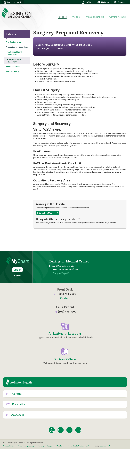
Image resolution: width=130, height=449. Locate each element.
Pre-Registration (13, 42)
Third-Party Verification (78, 446)
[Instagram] (60, 430)
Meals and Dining (95, 16)
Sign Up (17, 275)
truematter (104, 446)
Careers (13, 393)
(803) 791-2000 (67, 293)
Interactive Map (46, 213)
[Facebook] (51, 430)
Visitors (76, 16)
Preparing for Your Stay (17, 47)
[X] (69, 430)
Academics (15, 414)
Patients (62, 16)
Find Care (103, 2)
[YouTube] (78, 430)
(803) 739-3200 (65, 311)
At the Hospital (13, 66)
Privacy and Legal (45, 446)
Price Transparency (26, 446)
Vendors (60, 446)
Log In (17, 269)
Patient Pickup (12, 71)
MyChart (87, 2)
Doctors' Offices (65, 359)
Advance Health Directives (15, 53)
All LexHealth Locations (65, 333)
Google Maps (60, 273)
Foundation (16, 404)
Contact (119, 2)
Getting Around (117, 16)
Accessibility (8, 446)
